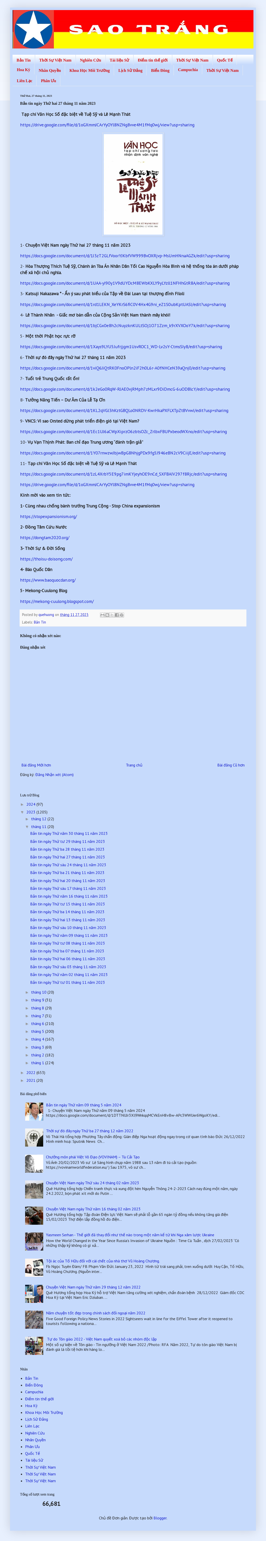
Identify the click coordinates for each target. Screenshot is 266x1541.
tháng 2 (38, 1054)
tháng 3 (38, 1047)
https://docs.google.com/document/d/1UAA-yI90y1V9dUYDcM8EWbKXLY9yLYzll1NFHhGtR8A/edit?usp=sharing (125, 283)
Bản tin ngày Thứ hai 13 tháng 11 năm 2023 (67, 919)
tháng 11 (39, 826)
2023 (31, 811)
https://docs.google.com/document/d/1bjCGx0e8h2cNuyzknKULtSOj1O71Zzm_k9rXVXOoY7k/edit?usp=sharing (125, 325)
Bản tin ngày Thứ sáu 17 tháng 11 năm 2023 (68, 888)
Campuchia (188, 70)
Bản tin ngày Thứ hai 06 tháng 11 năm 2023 (67, 958)
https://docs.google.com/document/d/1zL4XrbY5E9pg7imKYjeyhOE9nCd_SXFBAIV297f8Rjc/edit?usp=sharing (123, 474)
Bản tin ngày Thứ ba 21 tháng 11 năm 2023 (67, 872)
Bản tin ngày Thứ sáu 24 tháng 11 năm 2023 (68, 864)
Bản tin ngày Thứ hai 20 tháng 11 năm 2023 (67, 880)
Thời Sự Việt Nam (55, 60)
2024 (31, 804)
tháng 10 (39, 992)
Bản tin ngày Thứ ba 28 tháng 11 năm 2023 (67, 849)
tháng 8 (38, 1007)
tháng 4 (38, 1039)
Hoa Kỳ (23, 70)
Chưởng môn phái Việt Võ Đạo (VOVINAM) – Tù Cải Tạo (93, 1156)
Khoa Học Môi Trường (89, 70)
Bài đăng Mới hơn (36, 764)
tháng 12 (39, 818)
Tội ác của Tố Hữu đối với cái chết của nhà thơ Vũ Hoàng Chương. (103, 1260)
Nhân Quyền (50, 70)
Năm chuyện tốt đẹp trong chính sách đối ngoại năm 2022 (95, 1312)
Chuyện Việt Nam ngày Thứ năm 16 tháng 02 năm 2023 (93, 1208)
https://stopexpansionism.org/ (48, 516)
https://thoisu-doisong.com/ (46, 559)
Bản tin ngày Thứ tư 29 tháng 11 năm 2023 (67, 841)
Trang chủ (134, 764)
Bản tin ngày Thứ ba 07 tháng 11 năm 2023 (67, 950)
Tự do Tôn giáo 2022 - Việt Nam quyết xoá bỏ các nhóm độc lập (101, 1339)
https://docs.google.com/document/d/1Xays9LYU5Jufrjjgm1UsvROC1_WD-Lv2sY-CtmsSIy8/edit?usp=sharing (121, 346)
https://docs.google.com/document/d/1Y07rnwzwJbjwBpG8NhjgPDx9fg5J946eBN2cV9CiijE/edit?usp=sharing (123, 453)
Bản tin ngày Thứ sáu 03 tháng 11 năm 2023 (68, 966)
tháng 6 (38, 1023)
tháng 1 (38, 1062)
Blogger (160, 1517)
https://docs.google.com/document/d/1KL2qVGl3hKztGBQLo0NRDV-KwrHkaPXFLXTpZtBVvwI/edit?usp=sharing (124, 410)
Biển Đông (160, 70)
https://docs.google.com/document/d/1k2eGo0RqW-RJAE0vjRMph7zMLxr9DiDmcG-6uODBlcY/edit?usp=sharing (125, 389)
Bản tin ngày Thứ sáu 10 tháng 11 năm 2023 (68, 927)
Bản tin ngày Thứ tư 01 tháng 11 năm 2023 (67, 982)
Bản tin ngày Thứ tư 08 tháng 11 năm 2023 (67, 943)
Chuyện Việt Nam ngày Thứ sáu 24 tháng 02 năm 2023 (92, 1182)
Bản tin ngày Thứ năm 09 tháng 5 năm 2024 (83, 1104)
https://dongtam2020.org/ (44, 537)
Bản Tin (24, 60)
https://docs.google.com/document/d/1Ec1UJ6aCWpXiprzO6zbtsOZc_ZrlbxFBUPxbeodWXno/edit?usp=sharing (123, 431)
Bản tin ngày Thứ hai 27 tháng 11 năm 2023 (67, 856)
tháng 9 (38, 999)
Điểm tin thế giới (153, 60)
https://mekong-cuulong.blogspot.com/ (57, 601)
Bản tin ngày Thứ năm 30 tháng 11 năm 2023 (69, 833)
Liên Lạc (24, 81)
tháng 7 (38, 1015)
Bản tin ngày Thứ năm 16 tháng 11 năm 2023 (69, 896)
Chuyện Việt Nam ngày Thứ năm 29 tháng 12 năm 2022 (93, 1287)
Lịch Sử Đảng (130, 70)
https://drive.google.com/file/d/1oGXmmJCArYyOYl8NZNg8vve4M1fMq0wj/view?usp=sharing (107, 125)
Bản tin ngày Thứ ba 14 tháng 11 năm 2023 (67, 911)
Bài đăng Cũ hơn (231, 764)
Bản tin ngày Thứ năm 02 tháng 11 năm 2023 (69, 974)
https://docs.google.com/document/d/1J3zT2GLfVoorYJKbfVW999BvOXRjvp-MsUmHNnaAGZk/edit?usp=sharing (125, 256)
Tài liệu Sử (119, 60)
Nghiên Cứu (90, 60)
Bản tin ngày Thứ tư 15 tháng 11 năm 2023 (67, 903)
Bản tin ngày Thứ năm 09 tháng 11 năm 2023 (69, 935)
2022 (31, 1072)
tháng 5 (38, 1031)
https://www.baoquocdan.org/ (48, 580)
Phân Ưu (48, 81)
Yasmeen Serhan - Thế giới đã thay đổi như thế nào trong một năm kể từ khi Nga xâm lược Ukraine (130, 1234)
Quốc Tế (225, 60)
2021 (31, 1080)
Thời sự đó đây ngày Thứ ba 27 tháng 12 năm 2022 (89, 1130)
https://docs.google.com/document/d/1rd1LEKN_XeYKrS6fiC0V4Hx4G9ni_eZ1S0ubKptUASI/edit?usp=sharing (123, 304)
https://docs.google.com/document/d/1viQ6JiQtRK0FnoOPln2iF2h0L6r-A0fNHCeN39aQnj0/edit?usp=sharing (122, 368)
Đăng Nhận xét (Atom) (54, 774)
